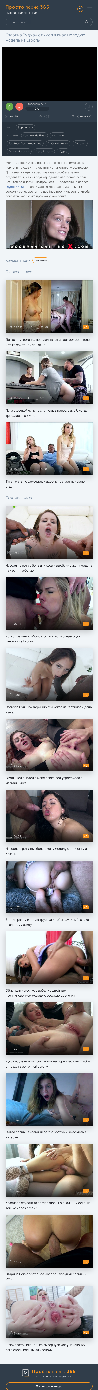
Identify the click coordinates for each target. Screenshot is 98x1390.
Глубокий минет (58, 143)
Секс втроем (44, 151)
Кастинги (58, 135)
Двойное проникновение (25, 143)
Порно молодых (19, 151)
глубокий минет (17, 187)
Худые (63, 151)
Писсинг (80, 143)
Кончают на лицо (34, 135)
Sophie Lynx (25, 127)
